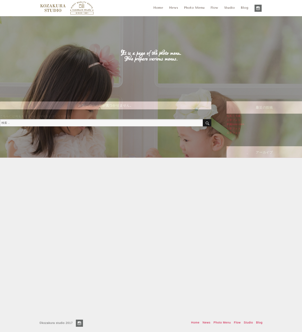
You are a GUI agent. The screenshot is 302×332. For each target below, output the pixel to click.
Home (158, 7)
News (173, 7)
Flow (214, 7)
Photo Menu (194, 7)
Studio (229, 7)
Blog (244, 7)
